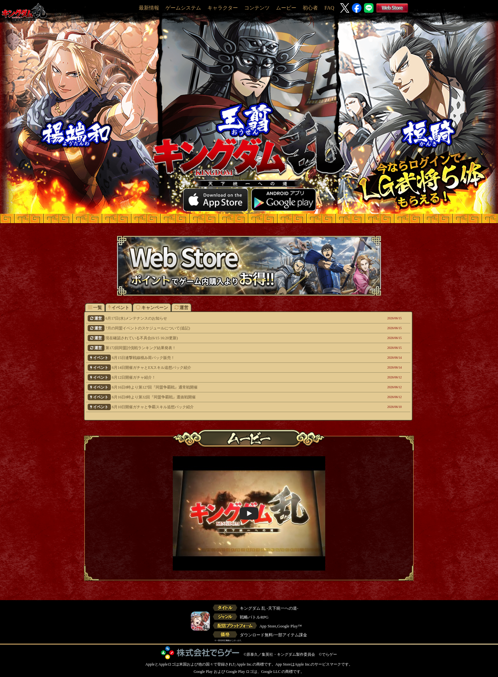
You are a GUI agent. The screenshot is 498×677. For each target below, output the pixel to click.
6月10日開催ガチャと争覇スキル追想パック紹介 (217, 407)
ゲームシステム (183, 7)
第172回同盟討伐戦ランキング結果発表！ (217, 348)
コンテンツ (257, 7)
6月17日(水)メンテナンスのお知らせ (217, 318)
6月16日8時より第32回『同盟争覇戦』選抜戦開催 (217, 397)
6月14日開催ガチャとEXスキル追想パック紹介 (217, 367)
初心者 (310, 7)
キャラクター (222, 7)
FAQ (329, 7)
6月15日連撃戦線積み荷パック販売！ (217, 357)
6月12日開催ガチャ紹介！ (217, 377)
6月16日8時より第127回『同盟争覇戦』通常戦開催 (217, 387)
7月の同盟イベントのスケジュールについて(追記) (217, 328)
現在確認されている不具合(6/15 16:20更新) (217, 338)
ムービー (286, 7)
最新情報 (149, 7)
